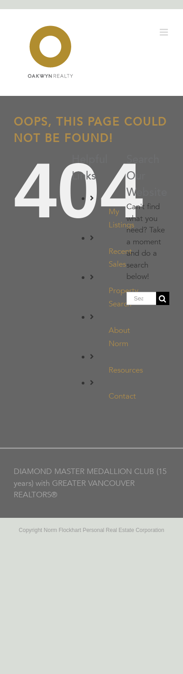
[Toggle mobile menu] (164, 32)
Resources (126, 370)
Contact (122, 396)
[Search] (162, 298)
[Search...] (141, 298)
